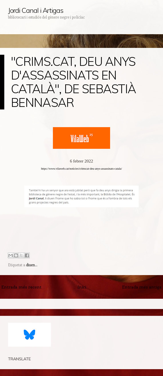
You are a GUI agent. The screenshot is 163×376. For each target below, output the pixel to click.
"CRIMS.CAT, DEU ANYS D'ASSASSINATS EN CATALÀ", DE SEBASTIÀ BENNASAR (73, 82)
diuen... (31, 264)
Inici (81, 287)
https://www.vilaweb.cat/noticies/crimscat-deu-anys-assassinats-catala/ (81, 168)
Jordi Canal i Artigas (35, 10)
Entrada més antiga (142, 287)
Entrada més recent (21, 287)
